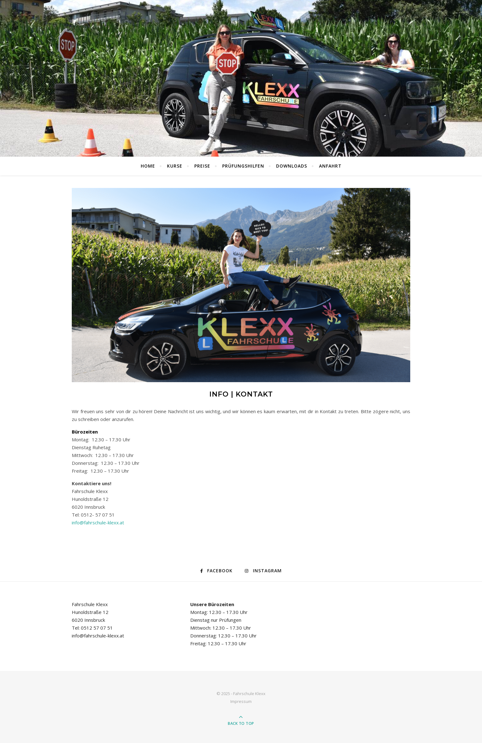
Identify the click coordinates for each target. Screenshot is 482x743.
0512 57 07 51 (97, 628)
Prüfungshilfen (243, 166)
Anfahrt (330, 166)
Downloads (291, 166)
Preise (202, 166)
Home (148, 166)
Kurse (174, 166)
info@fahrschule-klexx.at (98, 522)
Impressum (241, 701)
